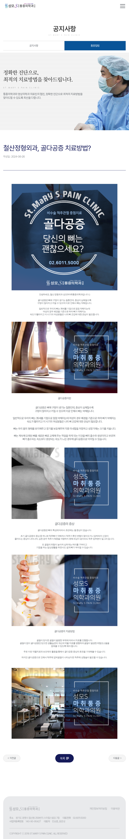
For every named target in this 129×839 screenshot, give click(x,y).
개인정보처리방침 (98, 808)
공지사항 (33, 45)
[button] (122, 5)
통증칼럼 (95, 45)
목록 (65, 758)
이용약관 (115, 808)
